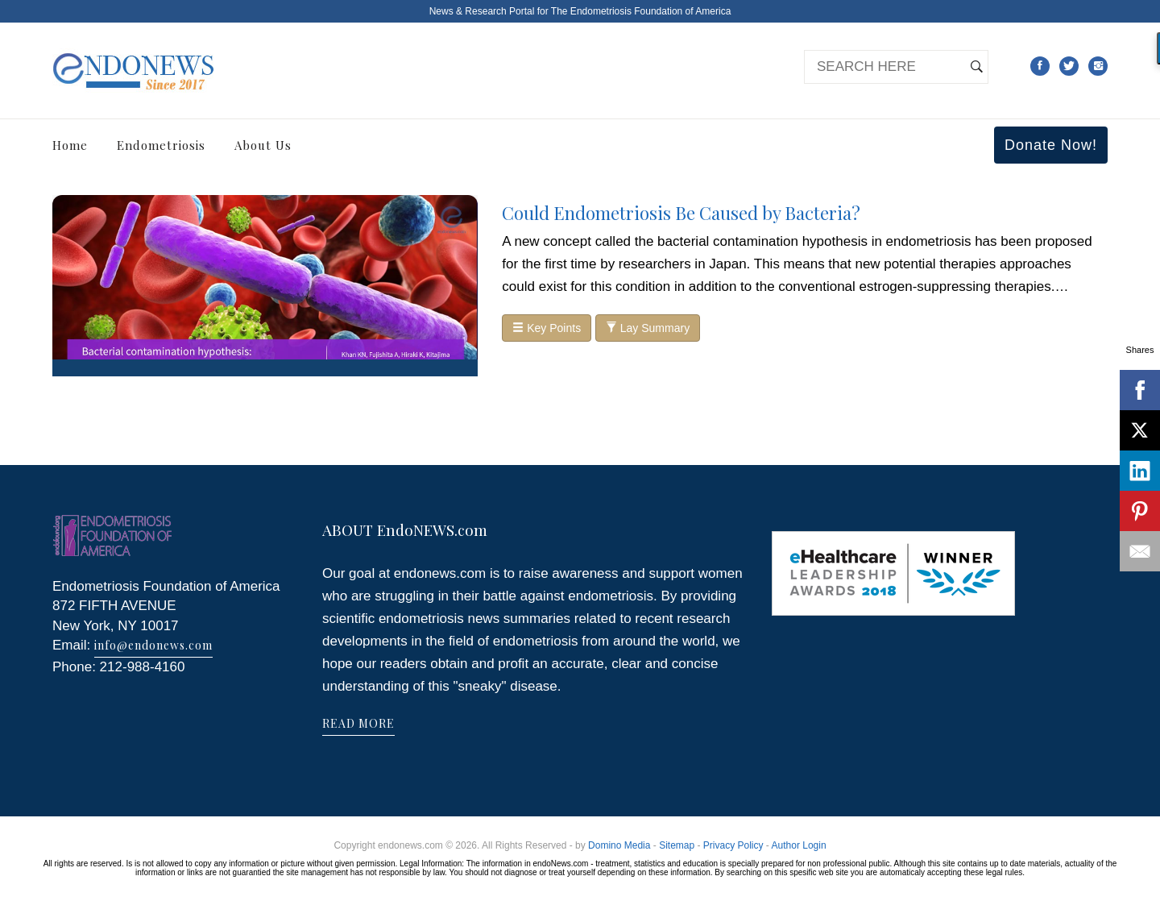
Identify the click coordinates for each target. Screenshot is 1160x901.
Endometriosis (161, 145)
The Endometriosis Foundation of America (641, 11)
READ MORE (358, 723)
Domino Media (619, 845)
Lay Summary (648, 328)
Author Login (799, 845)
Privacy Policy (733, 845)
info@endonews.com (153, 645)
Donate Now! (1051, 145)
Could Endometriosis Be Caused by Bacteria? (681, 213)
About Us (263, 145)
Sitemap (676, 845)
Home (70, 145)
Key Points (546, 328)
